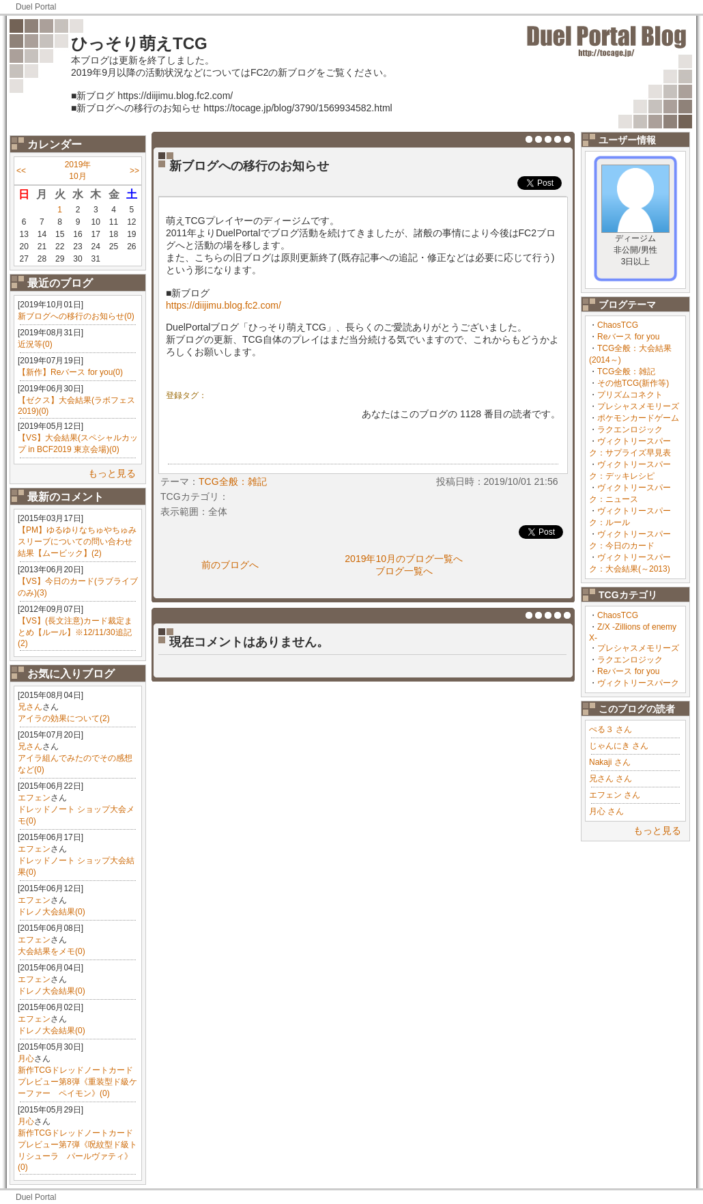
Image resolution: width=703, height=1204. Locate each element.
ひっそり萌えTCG (139, 43)
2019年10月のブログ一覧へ (404, 558)
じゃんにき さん (618, 746)
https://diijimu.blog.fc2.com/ (223, 305)
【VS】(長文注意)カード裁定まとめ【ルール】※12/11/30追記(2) (75, 632)
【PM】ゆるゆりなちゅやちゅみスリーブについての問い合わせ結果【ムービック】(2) (77, 541)
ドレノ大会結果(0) (51, 911)
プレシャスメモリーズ (638, 406)
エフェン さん (614, 795)
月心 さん (606, 811)
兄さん (30, 707)
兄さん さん (610, 778)
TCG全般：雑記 (626, 371)
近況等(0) (35, 344)
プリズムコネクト (630, 395)
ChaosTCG (617, 325)
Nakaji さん (610, 762)
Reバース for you (628, 336)
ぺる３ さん (610, 729)
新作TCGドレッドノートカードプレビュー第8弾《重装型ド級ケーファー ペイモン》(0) (77, 1081)
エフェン (34, 797)
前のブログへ (230, 564)
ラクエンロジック (630, 429)
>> (134, 171)
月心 (26, 1058)
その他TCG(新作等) (633, 383)
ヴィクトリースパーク (638, 683)
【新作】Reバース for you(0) (70, 372)
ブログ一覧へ (404, 570)
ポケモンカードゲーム (638, 418)
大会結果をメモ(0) (51, 951)
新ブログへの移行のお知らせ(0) (76, 316)
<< (21, 171)
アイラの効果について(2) (64, 718)
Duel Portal (36, 7)
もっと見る (112, 473)
